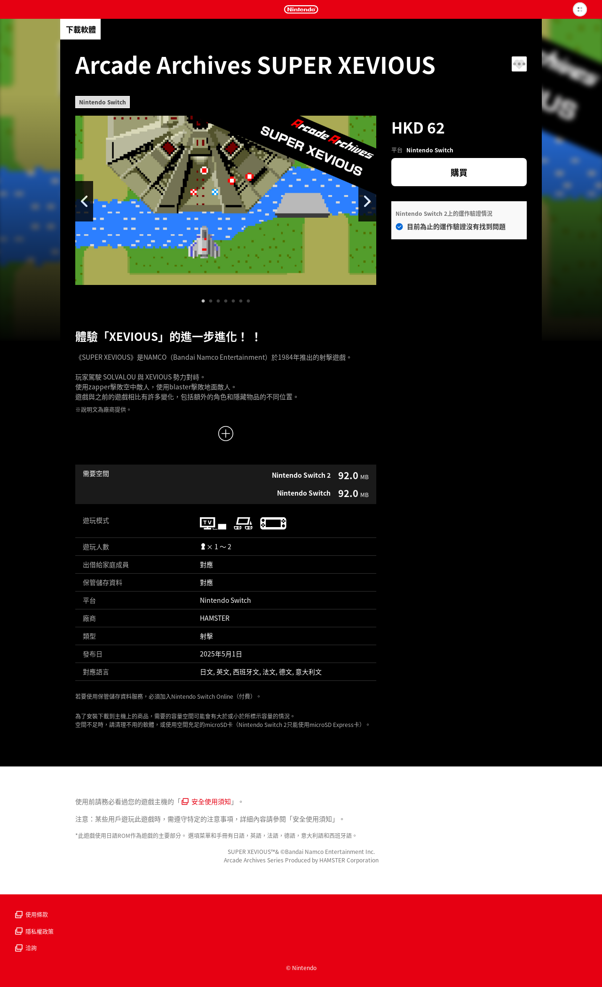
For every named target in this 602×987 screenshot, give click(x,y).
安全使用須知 (206, 801)
